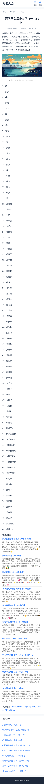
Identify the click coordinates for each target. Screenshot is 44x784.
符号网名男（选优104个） (13, 740)
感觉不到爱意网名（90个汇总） (15, 766)
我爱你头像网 (19, 780)
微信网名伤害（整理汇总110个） (16, 730)
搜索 (40, 3)
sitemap (26, 780)
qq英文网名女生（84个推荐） (14, 756)
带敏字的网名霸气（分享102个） (16, 761)
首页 (4, 12)
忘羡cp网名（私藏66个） (12, 725)
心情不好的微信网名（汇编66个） (16, 745)
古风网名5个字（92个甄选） (14, 735)
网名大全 (13, 12)
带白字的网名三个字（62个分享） (16, 750)
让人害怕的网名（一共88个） (14, 771)
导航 (35, 3)
